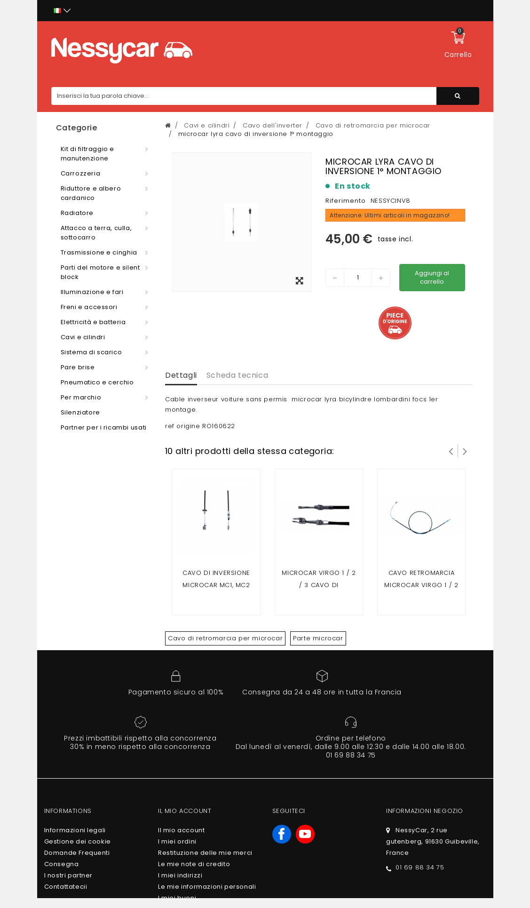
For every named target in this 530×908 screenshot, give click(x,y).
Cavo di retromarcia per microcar (225, 638)
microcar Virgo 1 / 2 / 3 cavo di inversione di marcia (319, 585)
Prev (451, 451)
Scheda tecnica (237, 375)
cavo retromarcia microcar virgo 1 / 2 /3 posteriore (421, 585)
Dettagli (181, 375)
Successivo (465, 451)
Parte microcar (318, 638)
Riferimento (345, 200)
